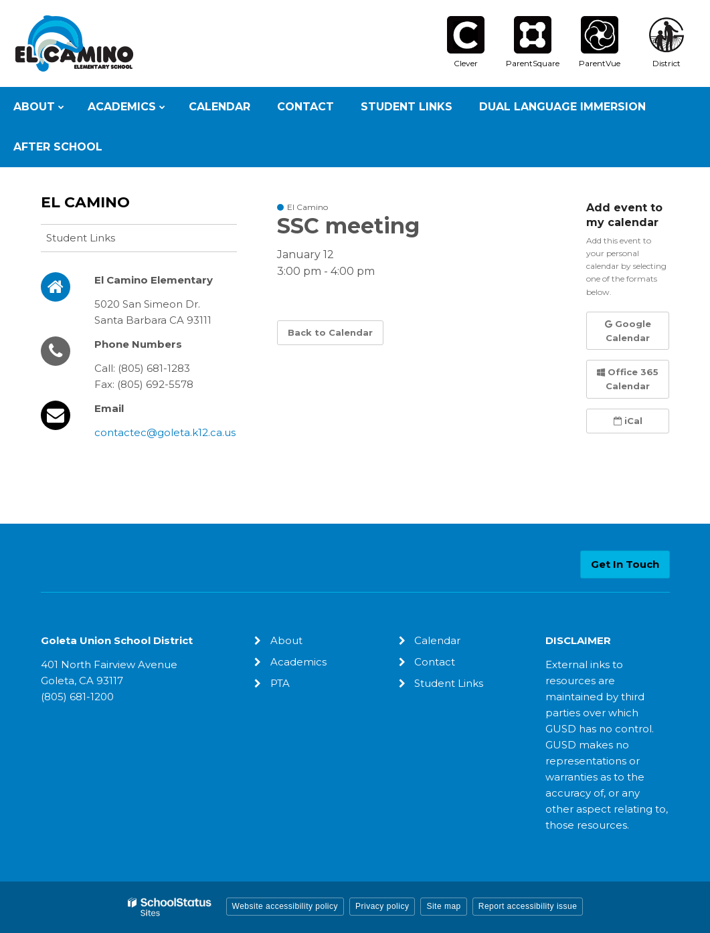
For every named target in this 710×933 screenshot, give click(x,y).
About (286, 640)
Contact (434, 661)
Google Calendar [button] (628, 330)
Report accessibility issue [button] (528, 906)
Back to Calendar (330, 332)
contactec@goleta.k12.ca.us (165, 432)
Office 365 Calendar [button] (627, 379)
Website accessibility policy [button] (285, 906)
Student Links (80, 237)
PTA (280, 683)
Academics (298, 661)
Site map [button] (443, 906)
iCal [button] (628, 420)
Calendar (437, 640)
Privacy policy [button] (382, 906)
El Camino (85, 202)
